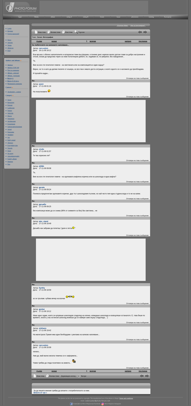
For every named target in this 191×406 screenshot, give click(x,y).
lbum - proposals (13, 75)
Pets (8, 164)
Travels (9, 148)
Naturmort (10, 118)
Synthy (42, 288)
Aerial (9, 129)
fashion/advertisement (14, 126)
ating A (10, 78)
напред (128, 41)
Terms (9, 45)
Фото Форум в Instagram (112, 404)
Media (36, 17)
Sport (9, 151)
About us (10, 48)
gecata (42, 187)
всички (93, 41)
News (9, 40)
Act (8, 137)
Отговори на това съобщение (137, 78)
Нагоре (83, 376)
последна (143, 41)
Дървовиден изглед (68, 376)
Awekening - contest (14, 92)
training (151, 17)
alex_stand (43, 221)
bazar (118, 17)
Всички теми (55, 32)
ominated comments (14, 84)
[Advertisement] (94, 7)
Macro (9, 116)
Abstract (10, 143)
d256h (41, 166)
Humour (10, 161)
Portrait (9, 105)
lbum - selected (13, 73)
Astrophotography (13, 156)
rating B (85, 17)
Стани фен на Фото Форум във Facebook (86, 404)
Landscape (10, 108)
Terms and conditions (126, 398)
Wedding (10, 135)
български (167, 17)
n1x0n (41, 149)
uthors (10, 65)
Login (9, 28)
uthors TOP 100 (13, 67)
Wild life (10, 113)
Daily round (11, 140)
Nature (9, 110)
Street (9, 100)
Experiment (11, 124)
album (53, 17)
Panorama (10, 132)
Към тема (69, 32)
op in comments (13, 70)
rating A (69, 17)
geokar (42, 309)
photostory (134, 17)
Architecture (11, 121)
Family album (12, 159)
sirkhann (42, 328)
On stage (10, 153)
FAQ (9, 50)
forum (102, 17)
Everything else (12, 145)
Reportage (10, 102)
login (20, 17)
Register (10, 31)
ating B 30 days (13, 81)
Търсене (81, 32)
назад (54, 41)
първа (39, 41)
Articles (10, 42)
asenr (41, 84)
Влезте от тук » (40, 393)
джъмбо (42, 204)
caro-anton (43, 48)
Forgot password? (13, 34)
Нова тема (42, 32)
